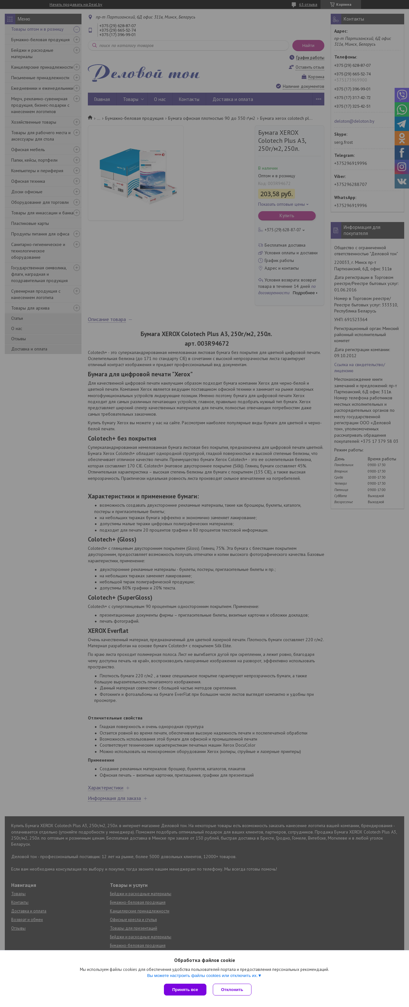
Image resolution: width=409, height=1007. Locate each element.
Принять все (185, 989)
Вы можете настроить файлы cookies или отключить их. (202, 975)
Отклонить (232, 989)
